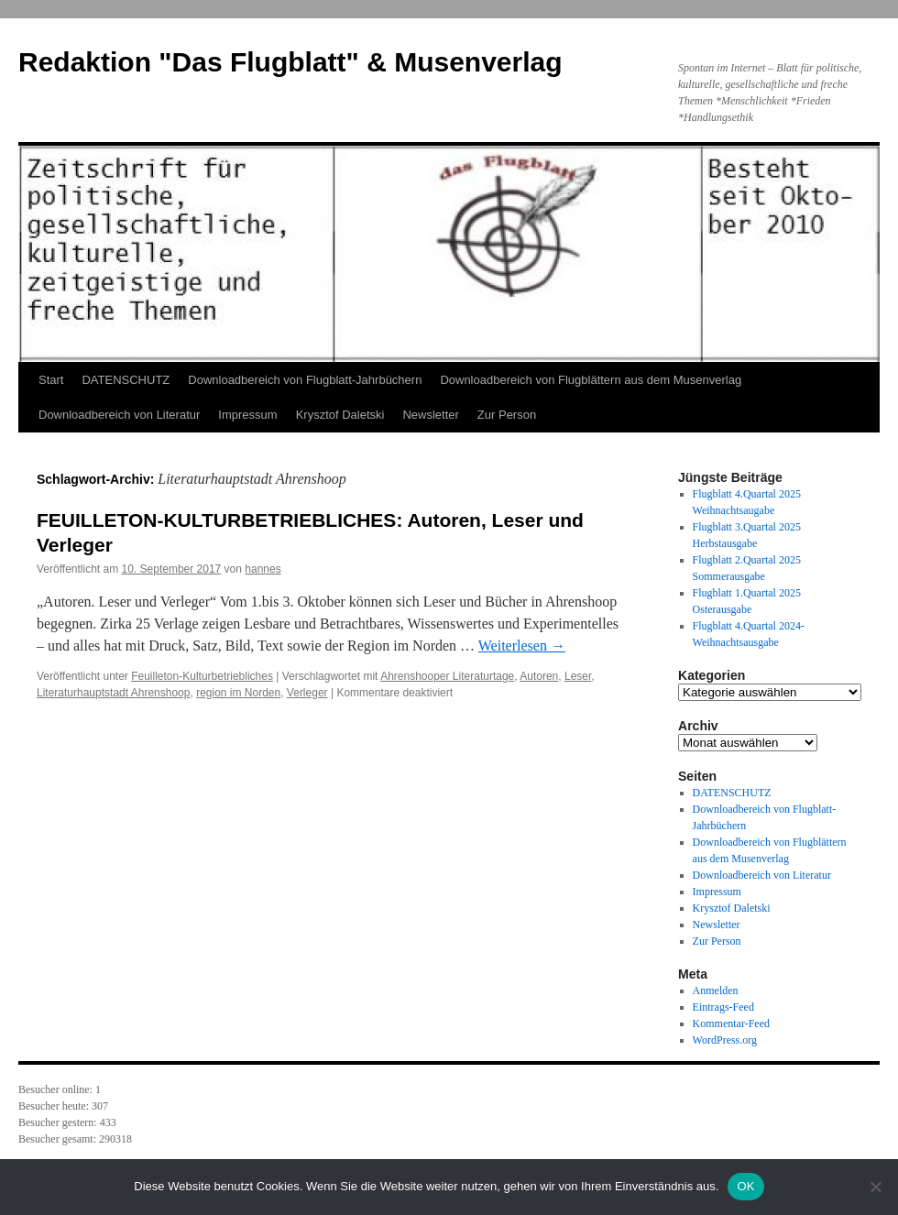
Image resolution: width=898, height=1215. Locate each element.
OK (745, 1186)
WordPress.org (725, 1040)
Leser (577, 676)
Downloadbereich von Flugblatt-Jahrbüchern (305, 380)
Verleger (307, 692)
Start (50, 380)
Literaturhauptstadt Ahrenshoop (113, 692)
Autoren (539, 676)
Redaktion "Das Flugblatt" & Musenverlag (290, 62)
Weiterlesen (521, 645)
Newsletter (430, 414)
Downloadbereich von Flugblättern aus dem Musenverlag (590, 380)
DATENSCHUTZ (126, 380)
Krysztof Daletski (340, 414)
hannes (262, 569)
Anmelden (716, 990)
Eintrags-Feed (723, 1007)
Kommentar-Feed (731, 1023)
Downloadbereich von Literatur (119, 414)
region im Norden (238, 692)
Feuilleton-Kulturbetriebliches (202, 676)
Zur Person (506, 414)
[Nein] (875, 1186)
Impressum (247, 414)
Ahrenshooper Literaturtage (447, 676)
